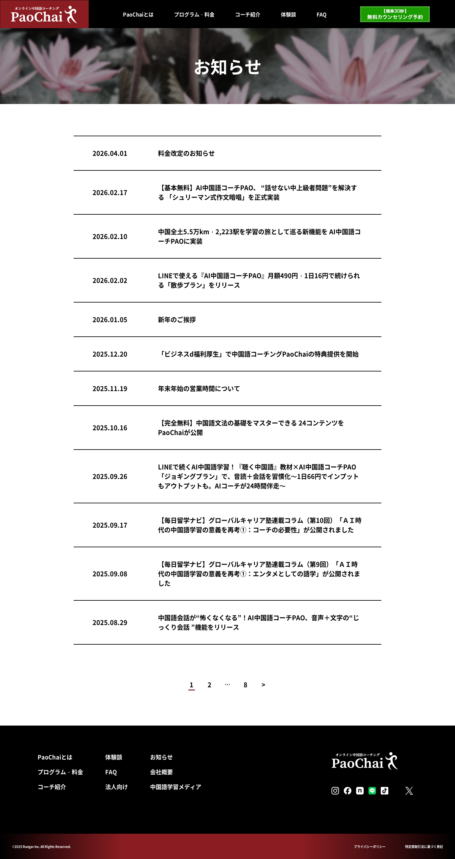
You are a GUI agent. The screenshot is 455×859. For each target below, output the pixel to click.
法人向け (116, 786)
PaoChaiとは (138, 14)
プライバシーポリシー (369, 846)
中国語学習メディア (175, 786)
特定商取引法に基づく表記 (424, 846)
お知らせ (161, 757)
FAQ (321, 14)
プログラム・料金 (194, 14)
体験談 (288, 14)
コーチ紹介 (247, 14)
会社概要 (161, 772)
